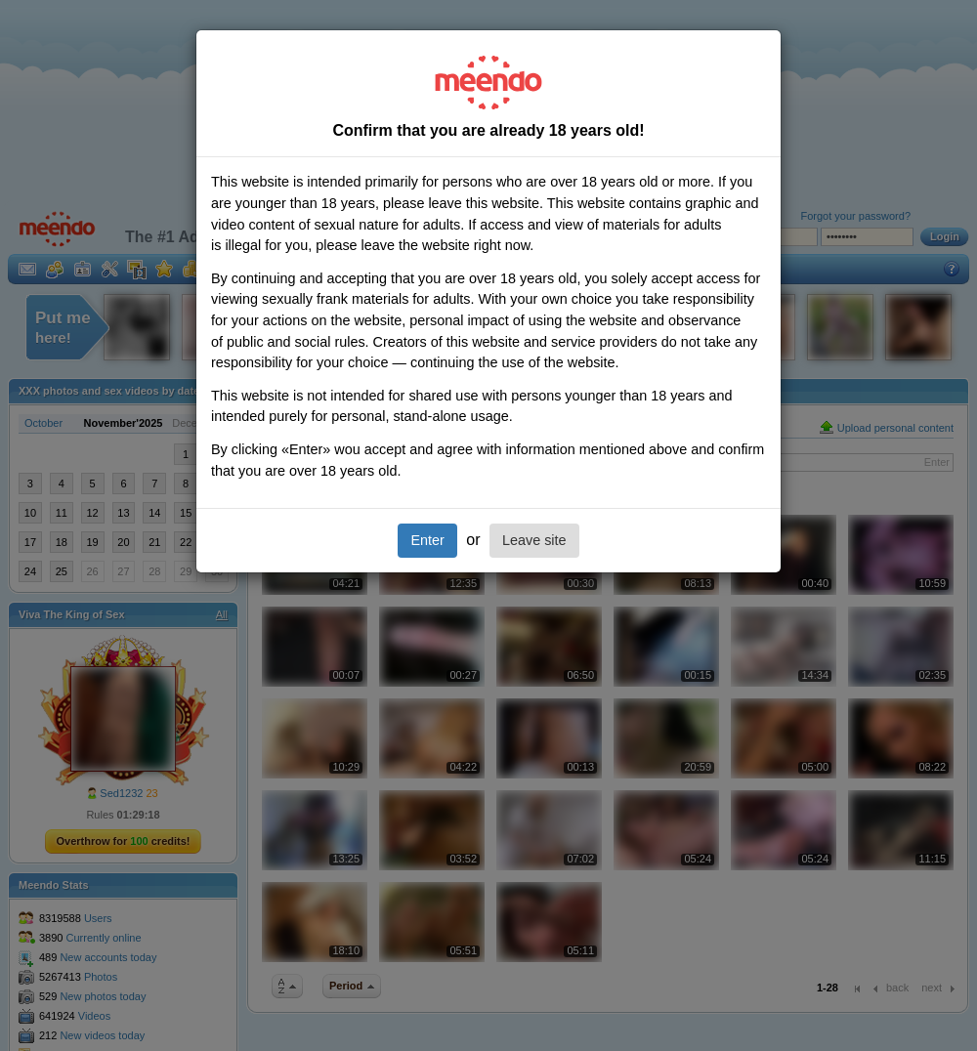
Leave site (534, 540)
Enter (427, 540)
